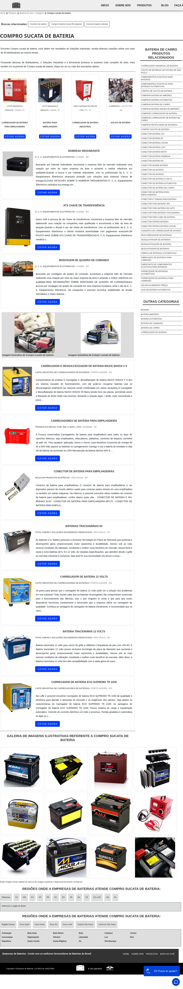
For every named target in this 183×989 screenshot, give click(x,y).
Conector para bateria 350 (155, 204)
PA (115, 897)
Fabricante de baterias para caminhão (156, 258)
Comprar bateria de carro (155, 104)
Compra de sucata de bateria (156, 91)
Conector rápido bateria (155, 222)
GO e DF (97, 897)
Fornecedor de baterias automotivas (154, 272)
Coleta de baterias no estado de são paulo (161, 71)
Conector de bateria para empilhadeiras (155, 193)
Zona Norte (24, 924)
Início (105, 5)
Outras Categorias (161, 301)
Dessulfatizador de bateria (156, 244)
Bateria (145, 310)
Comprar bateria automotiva (156, 100)
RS (63, 897)
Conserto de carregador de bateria (161, 231)
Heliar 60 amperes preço (154, 285)
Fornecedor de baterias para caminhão (157, 279)
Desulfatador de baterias (155, 249)
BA (79, 897)
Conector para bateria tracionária (160, 213)
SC (55, 897)
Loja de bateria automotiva (155, 290)
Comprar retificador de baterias (159, 125)
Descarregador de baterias (156, 235)
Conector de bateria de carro (157, 188)
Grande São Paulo (85, 924)
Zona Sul (53, 924)
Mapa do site (167, 954)
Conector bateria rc (152, 161)
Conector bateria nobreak (97, 24)
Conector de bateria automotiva (159, 183)
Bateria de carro (150, 328)
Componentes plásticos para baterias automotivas (157, 85)
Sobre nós (123, 5)
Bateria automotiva (151, 319)
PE (71, 897)
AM (107, 897)
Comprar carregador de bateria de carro (160, 119)
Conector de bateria (38, 24)
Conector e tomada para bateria (159, 199)
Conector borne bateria (154, 165)
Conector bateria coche (154, 143)
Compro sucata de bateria (155, 129)
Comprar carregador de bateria (159, 113)
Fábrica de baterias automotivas (159, 253)
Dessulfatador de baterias (156, 240)
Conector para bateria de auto (158, 208)
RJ (16, 897)
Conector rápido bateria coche (158, 226)
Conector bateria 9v (152, 138)
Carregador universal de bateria (159, 66)
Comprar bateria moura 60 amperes (66, 24)
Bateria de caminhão (152, 323)
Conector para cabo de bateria (158, 217)
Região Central (8, 924)
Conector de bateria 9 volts (156, 179)
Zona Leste (67, 924)
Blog (165, 5)
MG (24, 897)
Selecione (6, 897)
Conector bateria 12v (152, 134)
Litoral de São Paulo (107, 924)
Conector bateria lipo (153, 147)
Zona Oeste (40, 924)
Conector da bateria (152, 170)
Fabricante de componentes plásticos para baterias (156, 265)
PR (48, 897)
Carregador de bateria (154, 332)
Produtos (144, 5)
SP (40, 897)
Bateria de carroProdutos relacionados (161, 53)
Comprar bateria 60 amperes (156, 95)
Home (126, 954)
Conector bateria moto (154, 152)
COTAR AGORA (15, 136)
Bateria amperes (150, 314)
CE (86, 897)
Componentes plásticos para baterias (157, 78)
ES (32, 897)
